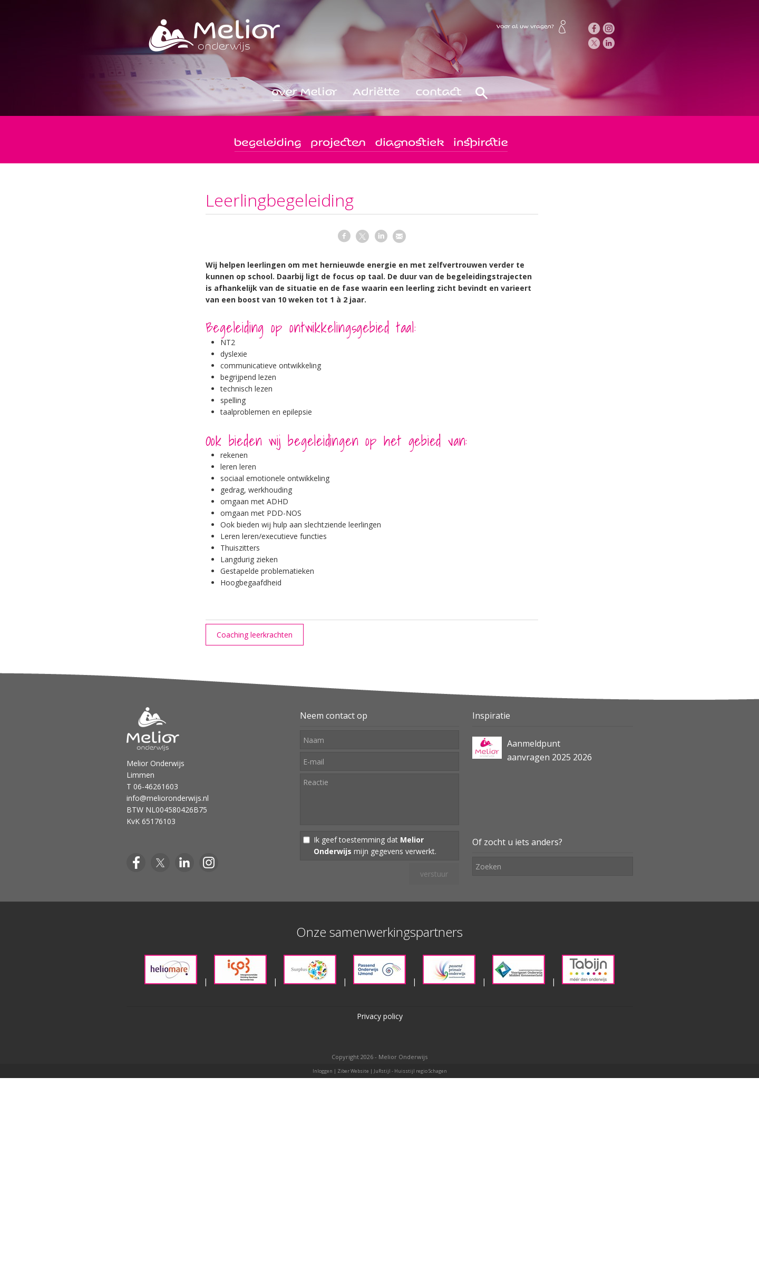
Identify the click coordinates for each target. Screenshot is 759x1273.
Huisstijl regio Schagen (420, 1071)
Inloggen (323, 1071)
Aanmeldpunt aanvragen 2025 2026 (549, 750)
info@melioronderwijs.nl (167, 798)
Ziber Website (353, 1071)
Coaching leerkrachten (255, 635)
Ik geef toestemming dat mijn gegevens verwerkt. (375, 845)
